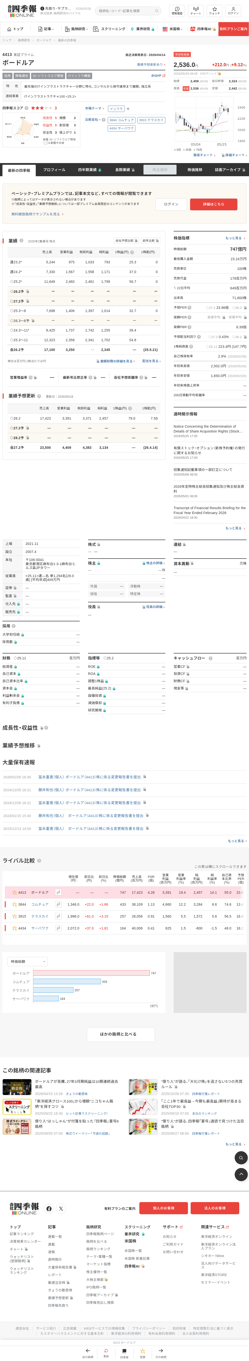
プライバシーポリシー (149, 1329)
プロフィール (54, 170)
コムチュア (40, 904)
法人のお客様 (217, 1209)
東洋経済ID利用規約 (126, 1333)
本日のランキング (205, 1114)
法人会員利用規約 (198, 1333)
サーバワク (40, 928)
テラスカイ (40, 916)
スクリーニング (109, 29)
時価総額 (18, 962)
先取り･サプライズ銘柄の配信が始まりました (59, 8)
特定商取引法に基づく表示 (216, 1329)
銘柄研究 (76, 29)
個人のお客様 (168, 1209)
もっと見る (233, 238)
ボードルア (44, 40)
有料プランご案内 (233, 29)
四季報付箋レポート (206, 1094)
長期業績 (122, 170)
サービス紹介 (43, 1329)
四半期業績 (87, 170)
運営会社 (19, 1329)
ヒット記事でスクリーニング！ (87, 1114)
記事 (46, 29)
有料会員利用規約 (163, 1333)
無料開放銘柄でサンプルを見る (35, 214)
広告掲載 (68, 1329)
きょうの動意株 (77, 1094)
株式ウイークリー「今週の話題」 (89, 1134)
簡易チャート (203, 155)
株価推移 (194, 170)
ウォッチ (214, 11)
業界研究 (142, 29)
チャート (195, 11)
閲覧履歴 (177, 11)
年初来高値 (182, 54)
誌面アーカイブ (228, 170)
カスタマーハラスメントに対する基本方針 (71, 1333)
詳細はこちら (221, 203)
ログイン (233, 11)
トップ (15, 29)
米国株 (172, 29)
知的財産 (181, 1329)
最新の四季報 (19, 170)
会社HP (156, 75)
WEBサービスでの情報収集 (103, 1329)
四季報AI (203, 29)
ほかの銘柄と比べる (118, 1034)
